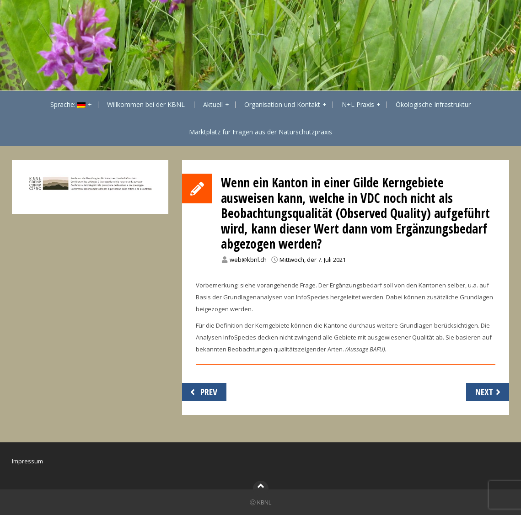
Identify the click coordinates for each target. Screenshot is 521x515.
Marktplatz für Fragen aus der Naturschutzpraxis (260, 131)
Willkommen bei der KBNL (146, 104)
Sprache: (68, 104)
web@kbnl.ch (248, 259)
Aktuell (213, 104)
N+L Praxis (358, 104)
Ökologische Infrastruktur (433, 104)
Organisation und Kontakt (282, 104)
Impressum (27, 461)
